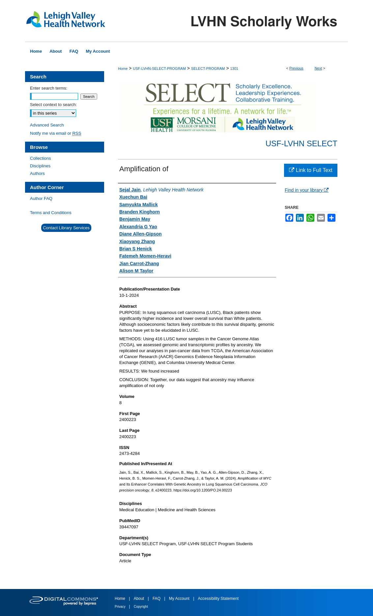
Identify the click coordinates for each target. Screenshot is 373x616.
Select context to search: (53, 104)
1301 (234, 68)
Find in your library (307, 190)
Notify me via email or (55, 133)
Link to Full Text (310, 170)
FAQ (157, 598)
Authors (37, 173)
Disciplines (40, 165)
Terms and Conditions (51, 212)
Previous (296, 68)
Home (123, 68)
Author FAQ (41, 198)
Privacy (121, 606)
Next (318, 68)
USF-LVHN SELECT (301, 143)
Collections (40, 158)
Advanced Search (47, 125)
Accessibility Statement (218, 598)
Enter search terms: (48, 88)
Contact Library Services (66, 227)
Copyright (141, 606)
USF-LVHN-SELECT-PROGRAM (159, 68)
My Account (179, 598)
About (139, 598)
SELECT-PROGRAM (208, 68)
